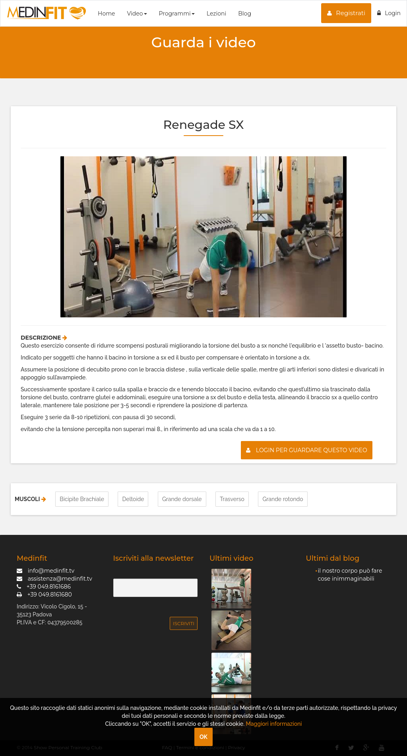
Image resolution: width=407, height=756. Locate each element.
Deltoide (133, 499)
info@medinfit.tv (45, 570)
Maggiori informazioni (274, 724)
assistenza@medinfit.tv (54, 578)
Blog (244, 13)
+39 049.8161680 (44, 594)
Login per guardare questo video (306, 450)
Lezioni (216, 13)
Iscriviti (183, 623)
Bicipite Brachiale (82, 499)
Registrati (346, 13)
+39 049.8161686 (44, 586)
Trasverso (232, 499)
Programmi (177, 13)
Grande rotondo (282, 499)
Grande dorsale (182, 499)
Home (106, 13)
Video (137, 13)
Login (389, 13)
